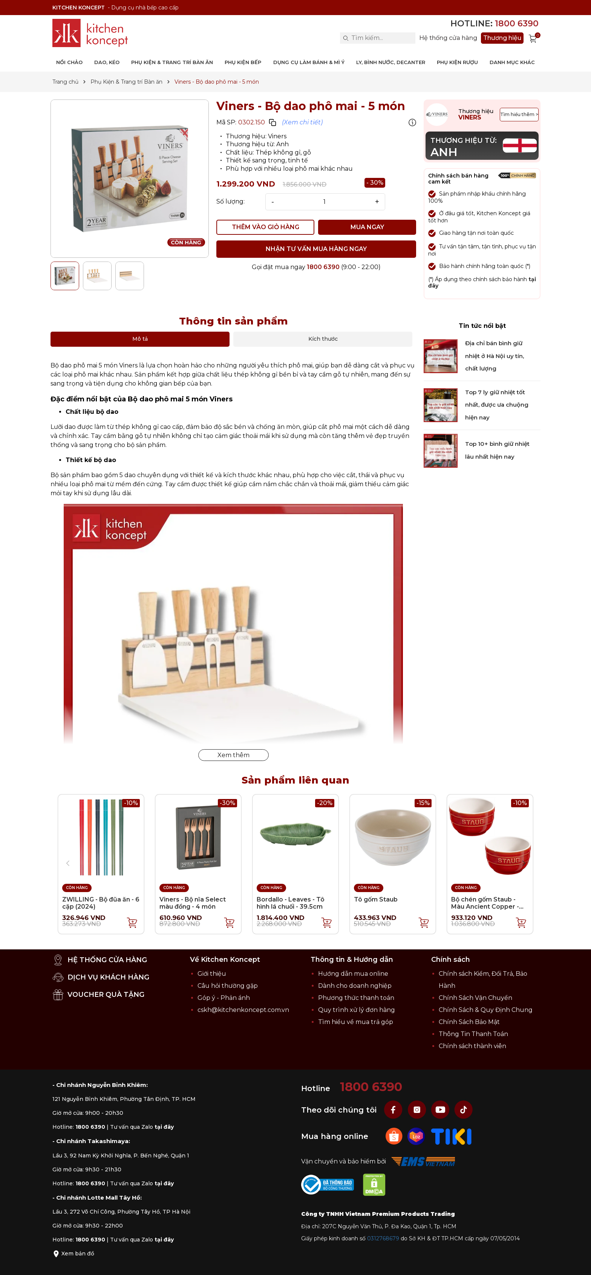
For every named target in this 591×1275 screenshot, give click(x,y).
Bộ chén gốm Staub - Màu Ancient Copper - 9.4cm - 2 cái (485, 906)
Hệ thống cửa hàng (448, 38)
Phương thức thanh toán (356, 997)
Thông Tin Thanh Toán (473, 1034)
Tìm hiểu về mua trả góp (355, 1022)
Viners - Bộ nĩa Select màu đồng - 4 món (192, 903)
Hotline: (494, 23)
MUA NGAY (367, 227)
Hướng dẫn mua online (353, 973)
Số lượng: (230, 201)
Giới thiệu (212, 973)
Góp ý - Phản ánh (224, 997)
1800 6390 (323, 267)
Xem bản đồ (73, 1253)
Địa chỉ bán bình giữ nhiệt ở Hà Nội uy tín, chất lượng (494, 356)
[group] (130, 178)
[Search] (345, 38)
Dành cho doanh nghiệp (355, 985)
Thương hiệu (502, 37)
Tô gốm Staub (376, 899)
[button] (523, 863)
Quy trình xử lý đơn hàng (356, 1009)
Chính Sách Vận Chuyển (475, 997)
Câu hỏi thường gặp (228, 985)
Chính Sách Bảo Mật (469, 1022)
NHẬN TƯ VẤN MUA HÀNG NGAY (316, 249)
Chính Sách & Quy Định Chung (486, 1009)
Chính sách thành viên (472, 1046)
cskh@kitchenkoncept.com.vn (243, 1009)
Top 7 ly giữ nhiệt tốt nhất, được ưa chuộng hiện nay (496, 405)
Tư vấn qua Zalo (142, 1126)
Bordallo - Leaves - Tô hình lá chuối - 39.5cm (291, 903)
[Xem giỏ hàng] (533, 38)
